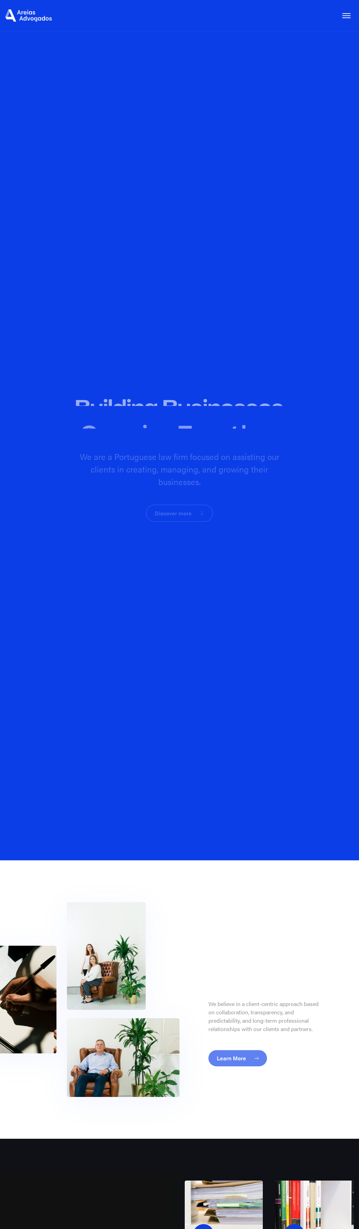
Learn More (238, 1054)
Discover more (179, 511)
